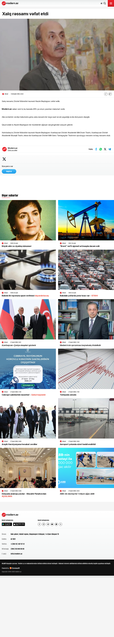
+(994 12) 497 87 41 (17, 544)
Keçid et (9, 171)
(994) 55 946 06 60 (17, 548)
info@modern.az (16, 553)
